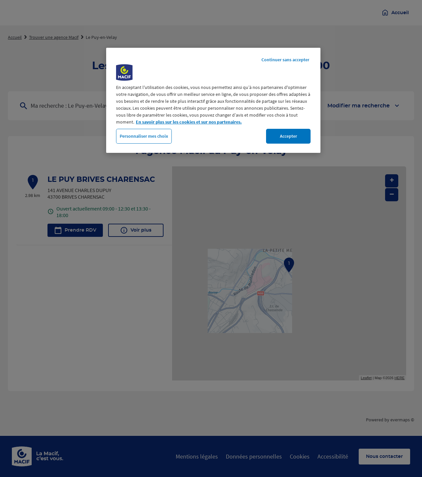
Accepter (288, 136)
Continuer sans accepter (285, 60)
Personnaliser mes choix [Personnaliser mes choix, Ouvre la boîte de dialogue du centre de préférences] (144, 136)
